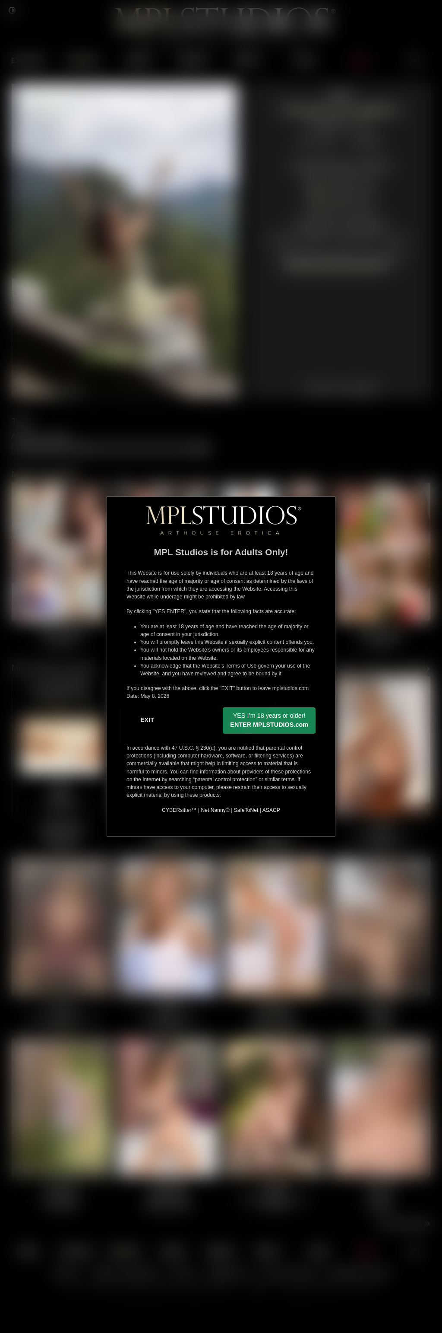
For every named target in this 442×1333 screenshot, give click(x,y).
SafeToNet (246, 810)
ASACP (271, 810)
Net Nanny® (215, 810)
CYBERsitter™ (179, 810)
